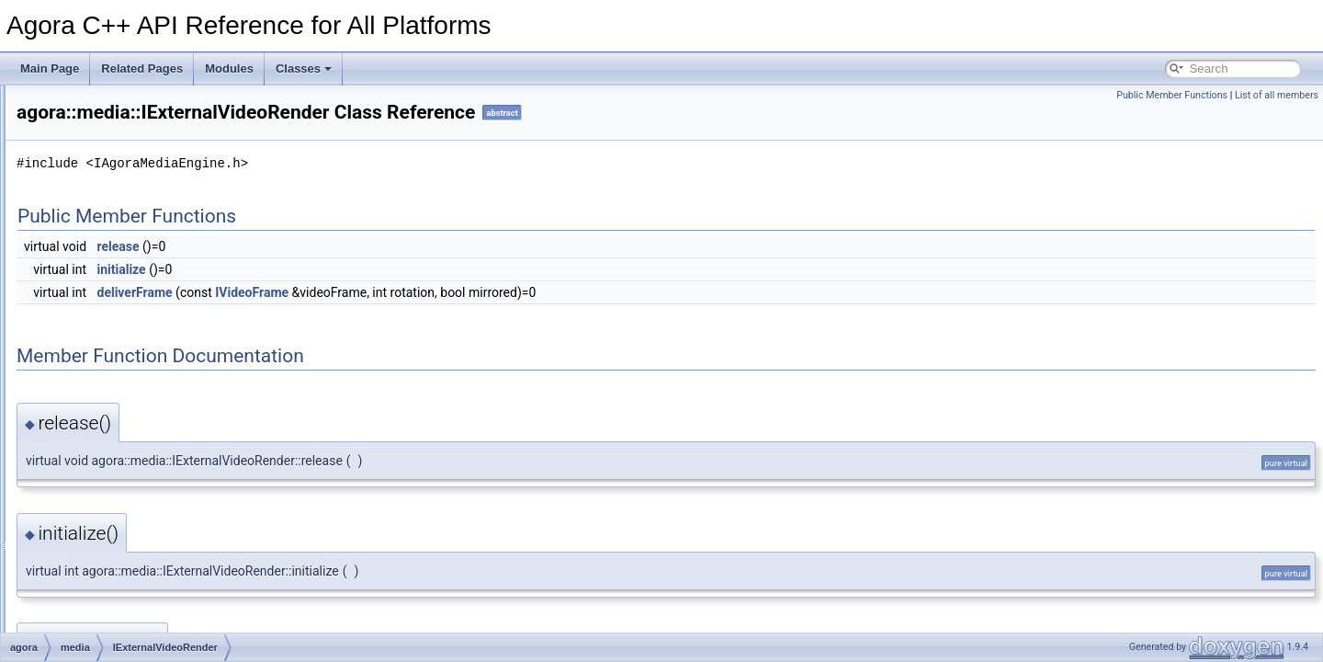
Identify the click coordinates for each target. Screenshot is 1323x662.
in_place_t (100, 565)
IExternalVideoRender (144, 363)
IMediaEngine (123, 423)
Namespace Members (85, 160)
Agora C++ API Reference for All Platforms (120, 100)
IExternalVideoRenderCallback (165, 383)
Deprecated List (69, 120)
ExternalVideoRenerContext (158, 322)
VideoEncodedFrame (142, 504)
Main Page (49, 68)
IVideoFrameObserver (144, 484)
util (82, 545)
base (87, 241)
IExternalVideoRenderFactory (162, 403)
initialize (351, 269)
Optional (96, 605)
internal (93, 262)
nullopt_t (96, 585)
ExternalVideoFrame (140, 302)
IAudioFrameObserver (144, 343)
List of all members (1276, 95)
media (90, 282)
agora (75, 221)
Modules (229, 68)
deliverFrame (364, 292)
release (348, 246)
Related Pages (142, 68)
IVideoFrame (121, 464)
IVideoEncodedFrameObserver (166, 444)
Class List (70, 201)
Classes (304, 68)
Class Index (75, 626)
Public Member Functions (1171, 95)
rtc (81, 525)
